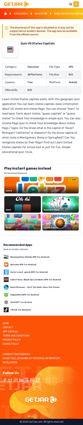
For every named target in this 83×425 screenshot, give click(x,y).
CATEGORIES (21, 13)
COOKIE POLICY (11, 344)
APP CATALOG (10, 331)
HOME (6, 323)
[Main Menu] (76, 4)
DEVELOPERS (10, 362)
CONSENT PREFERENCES (16, 354)
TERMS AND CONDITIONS (16, 335)
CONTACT (8, 327)
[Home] (5, 13)
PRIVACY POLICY (12, 339)
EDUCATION (41, 13)
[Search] (70, 4)
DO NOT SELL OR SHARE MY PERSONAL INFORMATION (31, 358)
